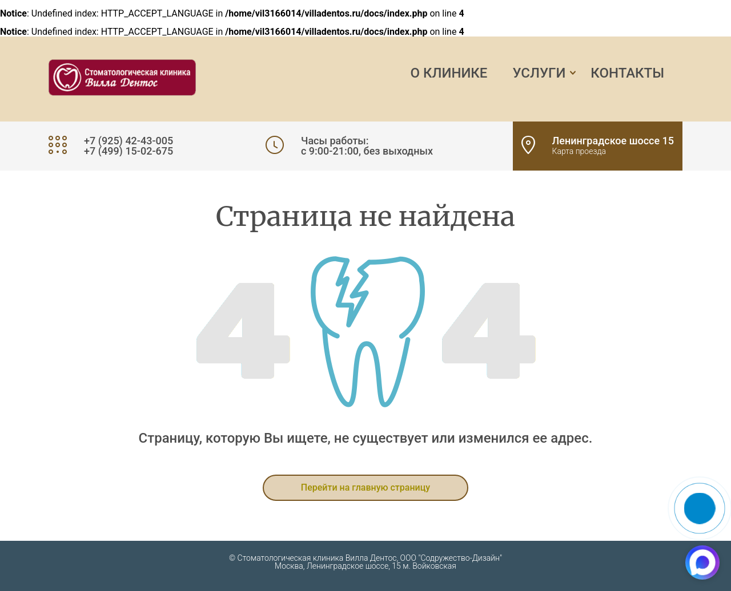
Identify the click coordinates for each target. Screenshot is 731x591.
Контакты (627, 73)
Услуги (538, 73)
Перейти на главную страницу (365, 487)
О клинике (449, 73)
